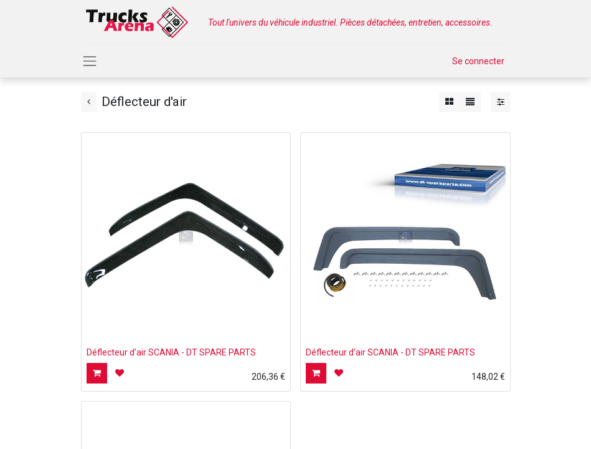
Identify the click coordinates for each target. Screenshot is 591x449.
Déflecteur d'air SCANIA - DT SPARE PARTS (171, 352)
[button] (97, 373)
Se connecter (478, 61)
